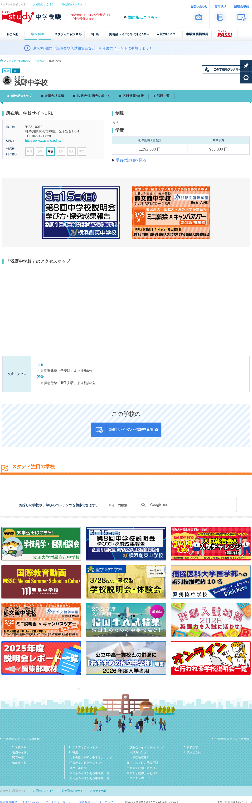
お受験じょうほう (43, 4)
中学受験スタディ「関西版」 (233, 739)
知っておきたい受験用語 (142, 762)
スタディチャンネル (85, 747)
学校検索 (39, 60)
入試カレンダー (140, 752)
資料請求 (192, 747)
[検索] (186, 505)
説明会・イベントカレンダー (148, 747)
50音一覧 (18, 757)
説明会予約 (194, 752)
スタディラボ (98, 790)
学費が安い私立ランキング (86, 762)
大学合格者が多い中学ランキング (90, 757)
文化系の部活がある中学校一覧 (89, 778)
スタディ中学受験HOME (17, 60)
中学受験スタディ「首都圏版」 (23, 739)
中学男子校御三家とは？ (142, 768)
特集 (75, 752)
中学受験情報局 (140, 757)
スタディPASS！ (140, 778)
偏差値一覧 (19, 762)
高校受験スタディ (72, 4)
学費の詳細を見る (131, 160)
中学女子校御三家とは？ (142, 773)
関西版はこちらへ (143, 17)
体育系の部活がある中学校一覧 (89, 773)
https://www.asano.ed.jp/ (43, 140)
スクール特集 (78, 768)
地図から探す (20, 752)
